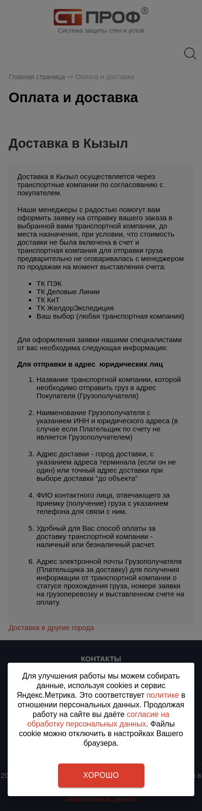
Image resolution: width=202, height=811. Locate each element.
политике (162, 695)
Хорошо (101, 775)
